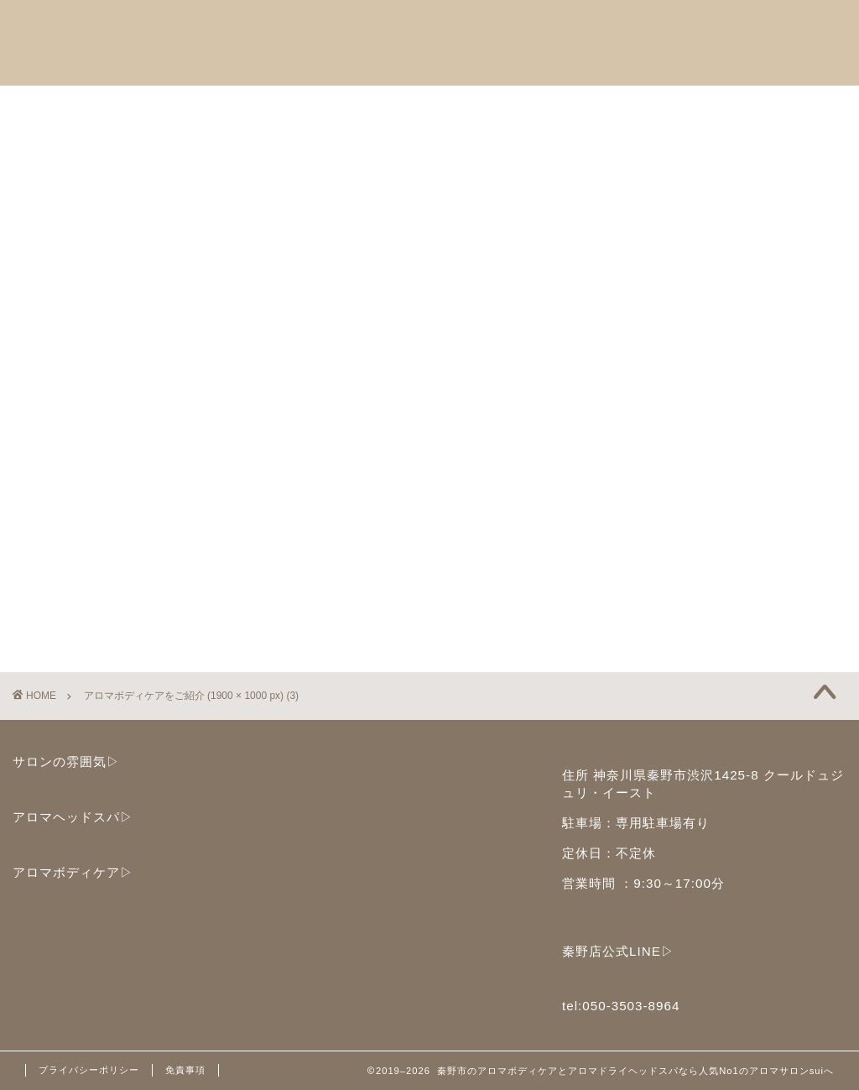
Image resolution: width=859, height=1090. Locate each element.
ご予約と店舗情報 (553, 105)
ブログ (58, 144)
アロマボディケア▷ (73, 872)
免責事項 (185, 1070)
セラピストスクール (396, 105)
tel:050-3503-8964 (620, 1006)
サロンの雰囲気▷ (66, 761)
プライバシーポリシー (89, 1070)
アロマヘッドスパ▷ (73, 817)
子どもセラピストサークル (729, 105)
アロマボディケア (240, 105)
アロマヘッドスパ (91, 105)
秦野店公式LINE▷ (618, 951)
